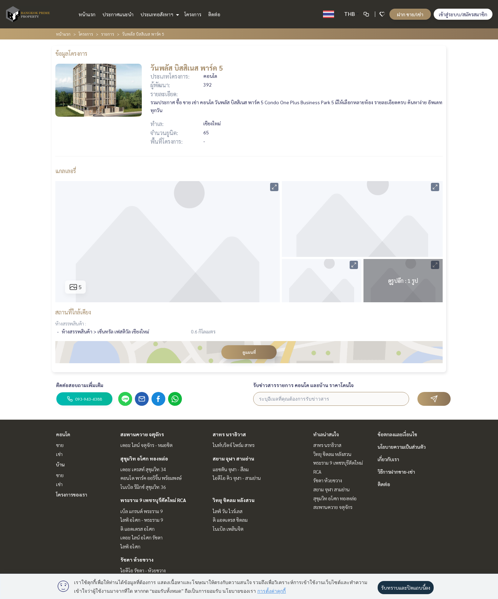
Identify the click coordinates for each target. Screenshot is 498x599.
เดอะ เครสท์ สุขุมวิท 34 (143, 469)
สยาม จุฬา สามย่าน (233, 458)
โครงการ (192, 14)
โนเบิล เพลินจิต (228, 529)
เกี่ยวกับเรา (388, 459)
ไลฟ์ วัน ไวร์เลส (227, 511)
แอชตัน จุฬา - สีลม (231, 469)
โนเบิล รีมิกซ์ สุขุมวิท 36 (143, 487)
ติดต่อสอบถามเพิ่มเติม (79, 385)
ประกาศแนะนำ (117, 14)
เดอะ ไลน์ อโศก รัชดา (141, 537)
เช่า (59, 454)
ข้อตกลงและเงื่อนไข (397, 434)
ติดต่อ (214, 14)
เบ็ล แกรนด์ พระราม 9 (141, 511)
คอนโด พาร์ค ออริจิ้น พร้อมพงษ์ (151, 478)
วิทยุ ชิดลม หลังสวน (234, 500)
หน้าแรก (87, 14)
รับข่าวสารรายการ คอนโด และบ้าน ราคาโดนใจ (303, 385)
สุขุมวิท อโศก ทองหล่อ (144, 458)
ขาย (60, 445)
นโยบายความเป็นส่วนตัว (402, 447)
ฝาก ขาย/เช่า (410, 14)
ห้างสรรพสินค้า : (70, 323)
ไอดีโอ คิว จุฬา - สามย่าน (237, 478)
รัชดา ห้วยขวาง (137, 559)
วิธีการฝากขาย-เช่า (396, 471)
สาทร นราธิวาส (229, 434)
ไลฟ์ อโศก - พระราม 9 (141, 520)
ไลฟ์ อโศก (130, 546)
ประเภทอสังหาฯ (158, 14)
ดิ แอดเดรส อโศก (137, 529)
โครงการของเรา (71, 494)
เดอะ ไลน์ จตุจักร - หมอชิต (146, 445)
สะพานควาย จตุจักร (142, 434)
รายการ (107, 34)
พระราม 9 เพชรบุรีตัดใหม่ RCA (153, 500)
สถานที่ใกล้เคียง (73, 312)
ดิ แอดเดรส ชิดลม (230, 520)
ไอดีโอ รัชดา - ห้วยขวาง (143, 570)
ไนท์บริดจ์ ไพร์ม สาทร (234, 445)
